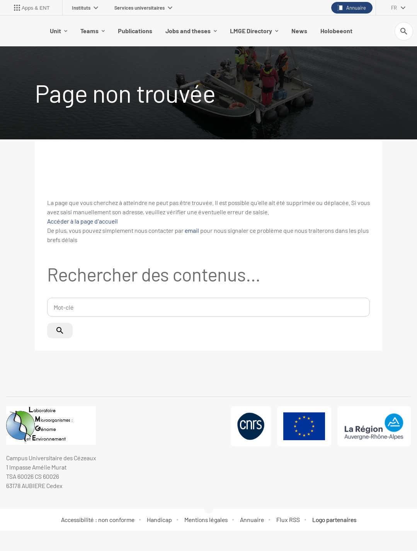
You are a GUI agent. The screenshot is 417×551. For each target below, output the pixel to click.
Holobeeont (336, 30)
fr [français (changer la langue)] (394, 8)
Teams (92, 30)
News (299, 30)
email (192, 230)
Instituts (85, 8)
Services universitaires (143, 8)
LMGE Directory (254, 30)
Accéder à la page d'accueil (82, 221)
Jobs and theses (191, 30)
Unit (58, 30)
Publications (135, 30)
